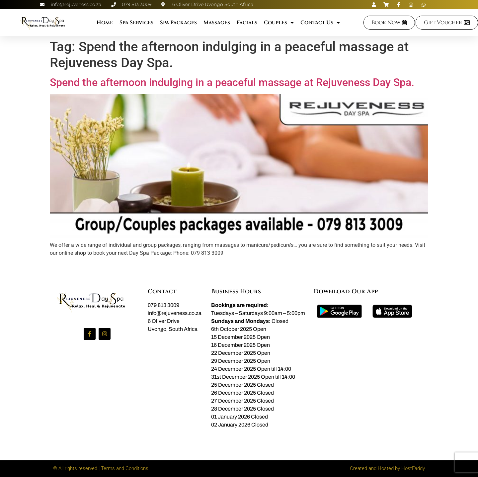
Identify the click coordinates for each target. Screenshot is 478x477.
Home (105, 22)
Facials (247, 22)
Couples (279, 23)
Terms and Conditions (124, 468)
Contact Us (320, 23)
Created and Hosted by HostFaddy (387, 468)
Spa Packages (178, 22)
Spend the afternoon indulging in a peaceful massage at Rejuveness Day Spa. (232, 82)
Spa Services (136, 22)
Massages (216, 22)
